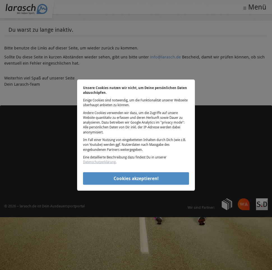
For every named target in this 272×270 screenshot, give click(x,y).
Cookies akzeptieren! (136, 178)
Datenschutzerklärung (99, 162)
